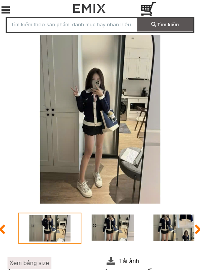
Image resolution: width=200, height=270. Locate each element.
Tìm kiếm (165, 25)
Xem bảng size (29, 263)
